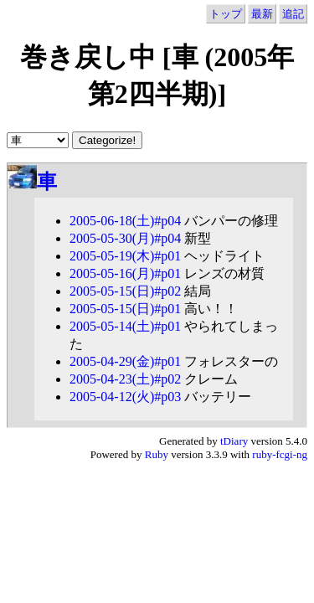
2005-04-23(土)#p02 (125, 379)
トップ (225, 14)
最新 (262, 14)
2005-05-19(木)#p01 (125, 256)
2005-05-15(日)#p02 (125, 291)
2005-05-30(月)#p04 (125, 238)
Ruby (156, 454)
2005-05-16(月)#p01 (125, 273)
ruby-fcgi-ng (279, 454)
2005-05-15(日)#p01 (125, 309)
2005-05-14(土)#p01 (125, 326)
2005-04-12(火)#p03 (125, 396)
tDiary (234, 441)
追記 (293, 14)
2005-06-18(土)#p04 (125, 221)
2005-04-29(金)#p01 (125, 361)
